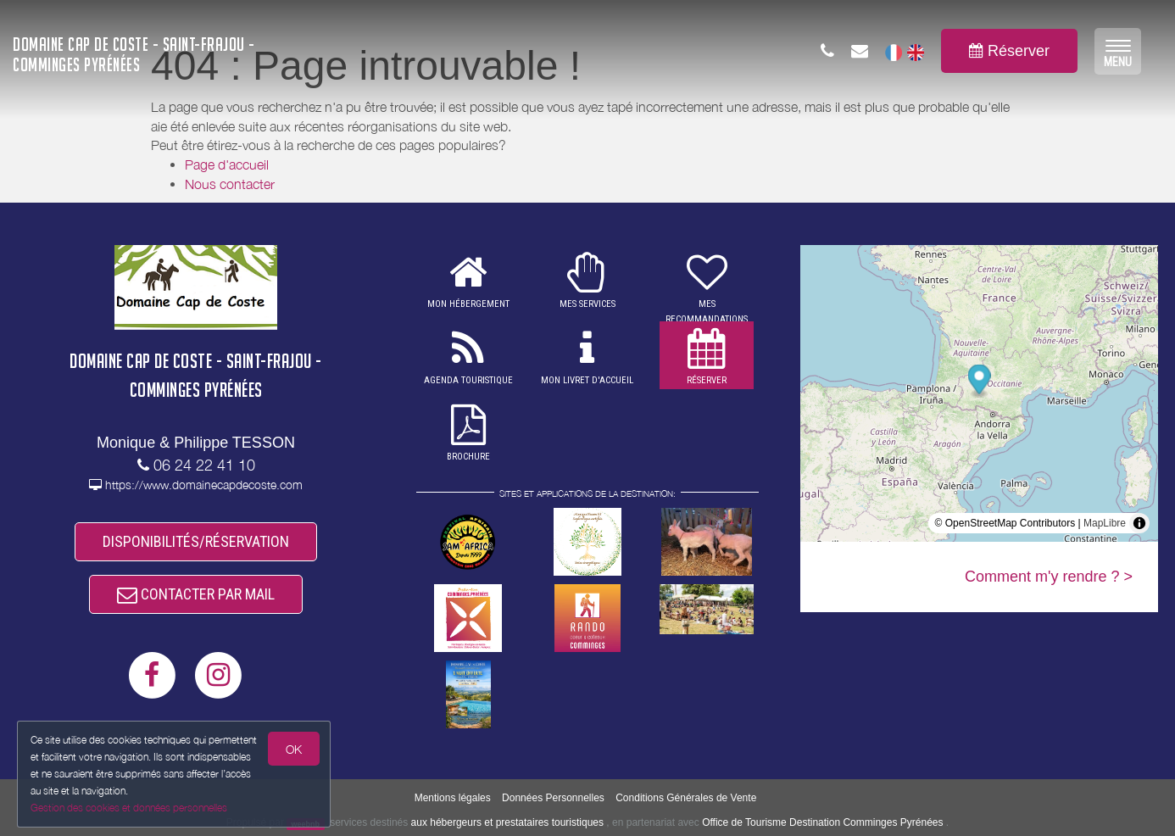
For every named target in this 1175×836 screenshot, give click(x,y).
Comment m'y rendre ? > (1049, 576)
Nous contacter (230, 184)
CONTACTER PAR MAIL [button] (196, 594)
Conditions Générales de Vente (685, 798)
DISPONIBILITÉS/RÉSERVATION (196, 541)
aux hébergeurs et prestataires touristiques (507, 822)
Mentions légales (453, 798)
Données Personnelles (553, 798)
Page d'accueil (227, 164)
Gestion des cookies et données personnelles (129, 807)
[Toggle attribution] (1139, 523)
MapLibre (1104, 523)
